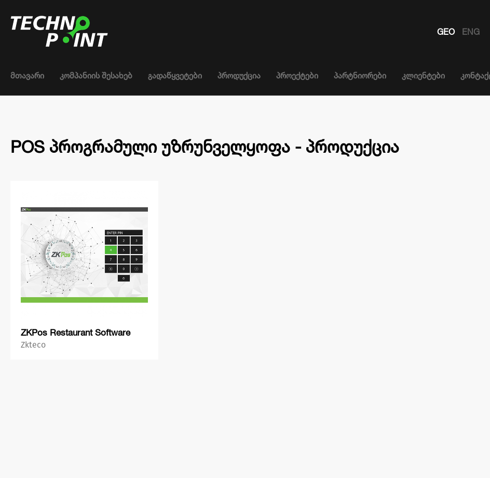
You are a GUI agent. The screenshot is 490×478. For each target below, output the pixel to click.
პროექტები (297, 76)
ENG (471, 31)
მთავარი (27, 76)
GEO (447, 31)
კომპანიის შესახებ (96, 76)
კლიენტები (423, 76)
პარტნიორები (360, 76)
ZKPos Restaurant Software (75, 332)
